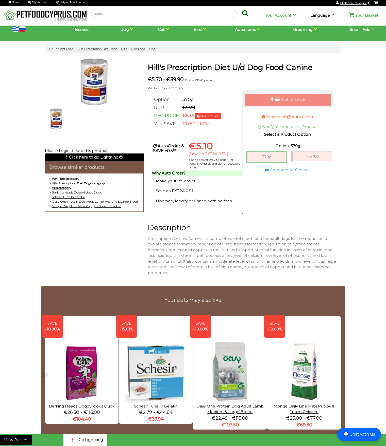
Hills (124, 49)
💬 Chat (359, 434)
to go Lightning (93, 157)
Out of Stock (287, 99)
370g (267, 156)
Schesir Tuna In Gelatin (68, 197)
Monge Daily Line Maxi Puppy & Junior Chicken (86, 206)
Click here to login (355, 3)
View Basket (16, 439)
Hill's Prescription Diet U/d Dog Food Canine (230, 67)
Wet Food (66, 49)
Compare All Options (287, 169)
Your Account (278, 15)
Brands (81, 29)
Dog (152, 49)
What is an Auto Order (287, 116)
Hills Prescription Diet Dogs (97, 49)
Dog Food (138, 49)
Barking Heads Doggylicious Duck (77, 192)
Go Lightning (85, 440)
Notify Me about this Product (287, 126)
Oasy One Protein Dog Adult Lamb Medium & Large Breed (95, 201)
